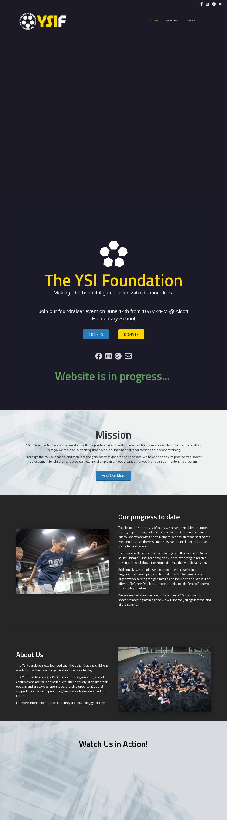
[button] (96, 334)
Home (153, 20)
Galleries (171, 20)
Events (190, 20)
